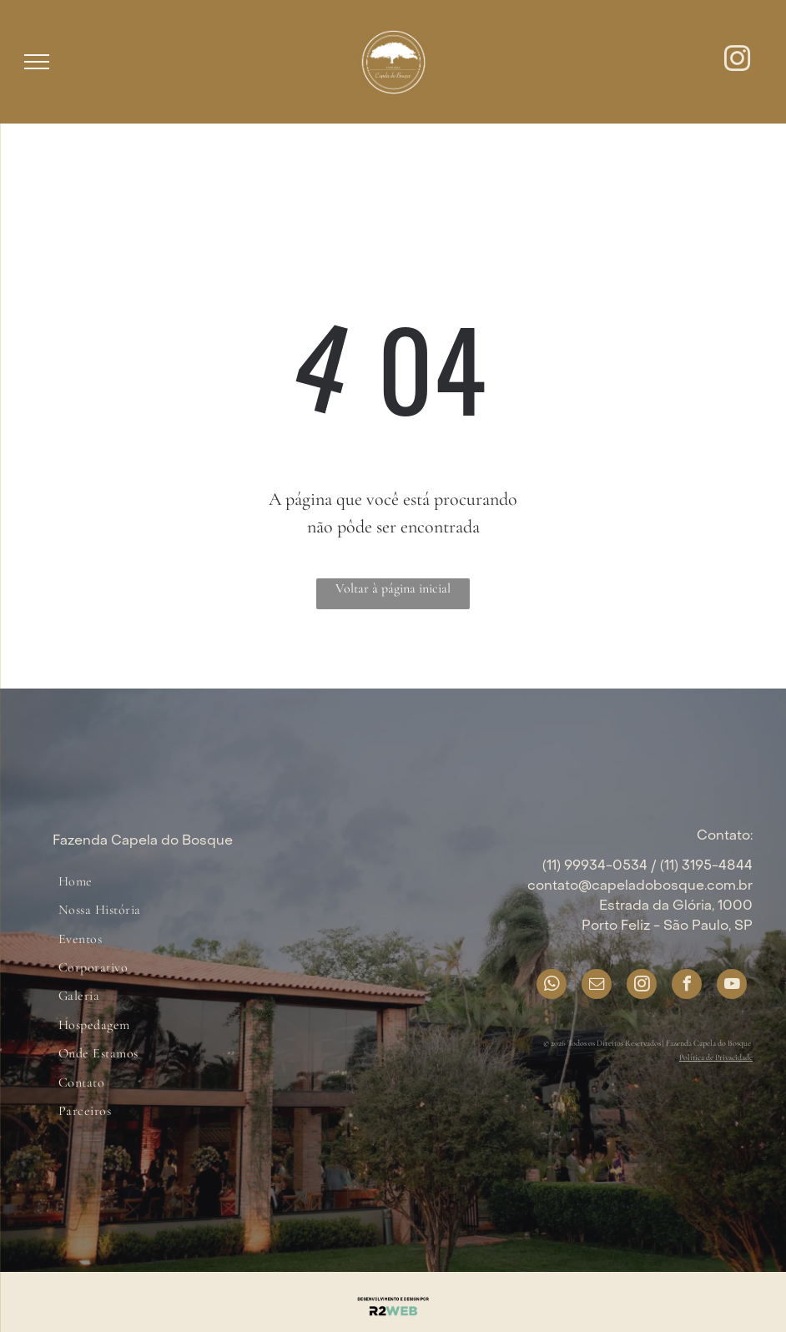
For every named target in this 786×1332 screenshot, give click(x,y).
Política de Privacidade (716, 1057)
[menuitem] (75, 881)
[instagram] (738, 61)
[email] (597, 986)
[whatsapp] (552, 986)
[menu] (36, 61)
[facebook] (687, 986)
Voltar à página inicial (393, 588)
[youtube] (732, 986)
